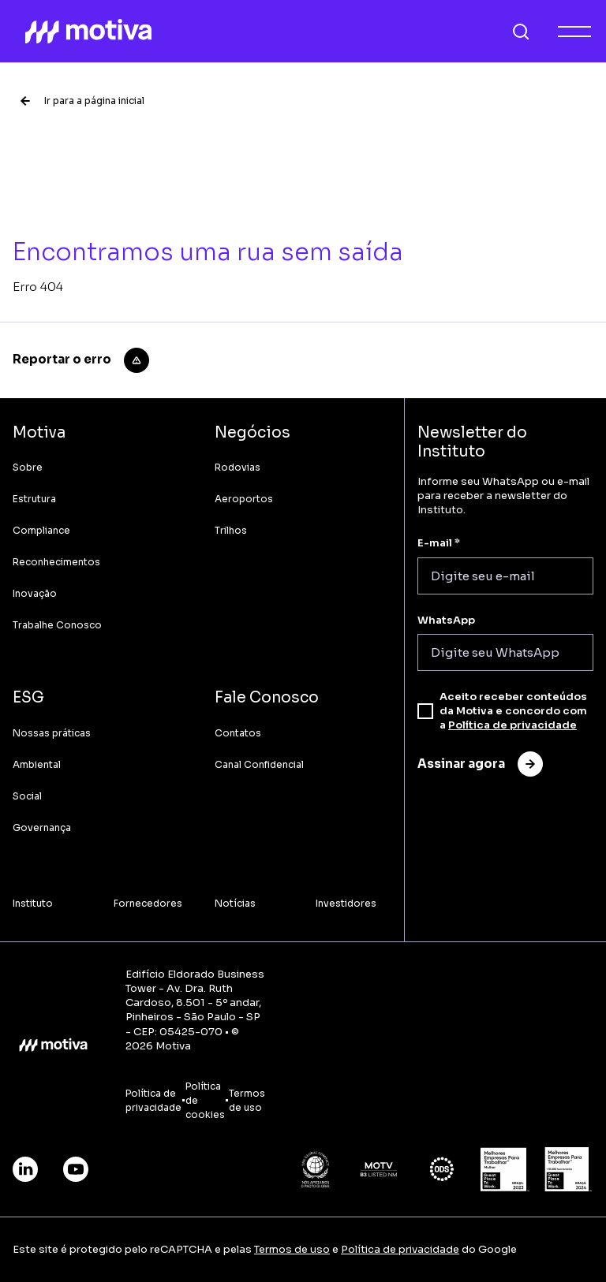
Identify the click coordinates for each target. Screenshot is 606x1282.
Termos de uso (292, 1249)
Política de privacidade (512, 725)
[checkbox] (425, 711)
